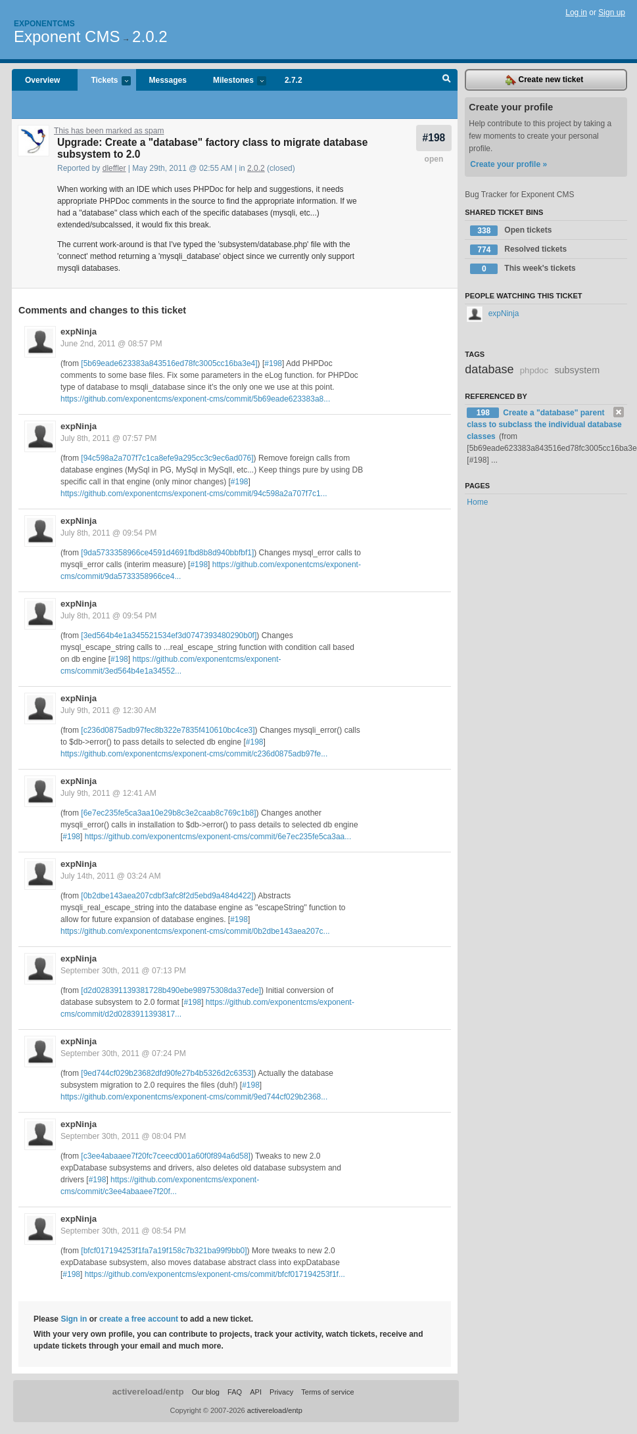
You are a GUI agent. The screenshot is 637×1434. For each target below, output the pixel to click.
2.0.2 (149, 36)
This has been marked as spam (109, 130)
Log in (576, 12)
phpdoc (534, 370)
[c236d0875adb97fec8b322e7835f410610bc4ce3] (167, 730)
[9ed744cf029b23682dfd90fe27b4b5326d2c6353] (167, 1073)
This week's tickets (522, 269)
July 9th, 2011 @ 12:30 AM (108, 710)
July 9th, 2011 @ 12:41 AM (108, 793)
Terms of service (327, 1392)
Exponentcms (44, 23)
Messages (168, 80)
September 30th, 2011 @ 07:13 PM (123, 970)
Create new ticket (544, 80)
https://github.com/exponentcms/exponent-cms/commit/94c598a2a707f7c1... (193, 493)
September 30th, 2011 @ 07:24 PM (123, 1053)
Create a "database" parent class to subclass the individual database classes (544, 424)
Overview (42, 80)
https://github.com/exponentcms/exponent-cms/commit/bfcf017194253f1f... (215, 1274)
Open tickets (511, 230)
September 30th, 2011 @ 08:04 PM (123, 1136)
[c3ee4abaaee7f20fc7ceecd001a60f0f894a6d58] (165, 1156)
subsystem (577, 370)
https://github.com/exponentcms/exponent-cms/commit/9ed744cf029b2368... (193, 1096)
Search (447, 80)
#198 (434, 137)
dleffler (114, 168)
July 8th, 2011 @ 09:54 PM (108, 533)
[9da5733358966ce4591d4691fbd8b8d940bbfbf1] (167, 552)
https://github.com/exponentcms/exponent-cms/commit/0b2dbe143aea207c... (195, 931)
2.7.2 (293, 80)
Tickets (104, 81)
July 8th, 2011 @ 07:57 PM (108, 438)
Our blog (206, 1392)
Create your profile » (508, 164)
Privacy (281, 1392)
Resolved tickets (518, 249)
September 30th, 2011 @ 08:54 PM (123, 1231)
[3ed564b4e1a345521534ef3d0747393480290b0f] (168, 635)
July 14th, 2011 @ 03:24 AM (110, 876)
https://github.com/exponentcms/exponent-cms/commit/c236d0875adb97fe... (193, 753)
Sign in (73, 1319)
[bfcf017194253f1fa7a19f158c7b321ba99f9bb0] (164, 1250)
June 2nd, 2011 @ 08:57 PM (111, 343)
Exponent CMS (67, 36)
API (256, 1392)
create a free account (138, 1319)
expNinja (78, 331)
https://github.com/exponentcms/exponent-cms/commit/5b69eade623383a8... (195, 399)
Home (477, 502)
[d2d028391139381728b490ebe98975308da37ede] (171, 990)
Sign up (611, 12)
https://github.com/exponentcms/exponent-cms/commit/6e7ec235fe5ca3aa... (218, 836)
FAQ (234, 1392)
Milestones (233, 81)
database (489, 369)
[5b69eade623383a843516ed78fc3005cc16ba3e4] (169, 363)
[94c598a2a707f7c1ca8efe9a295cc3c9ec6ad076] (167, 458)
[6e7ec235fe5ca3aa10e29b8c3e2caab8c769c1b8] (168, 813)
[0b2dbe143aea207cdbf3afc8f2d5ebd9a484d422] (167, 895)
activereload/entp (148, 1392)
